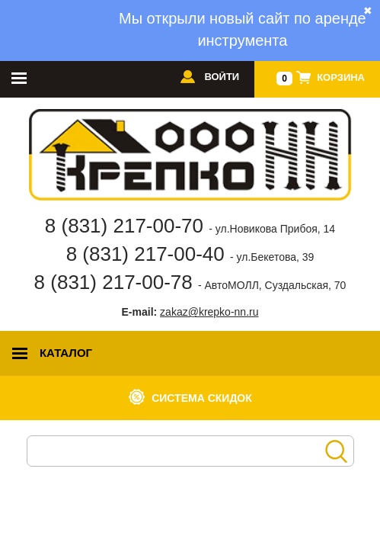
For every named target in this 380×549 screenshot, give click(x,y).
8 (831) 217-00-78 (190, 282)
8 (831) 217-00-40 (190, 253)
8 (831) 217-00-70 (190, 225)
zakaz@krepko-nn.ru (209, 312)
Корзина (341, 77)
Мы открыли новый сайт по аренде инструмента (242, 29)
